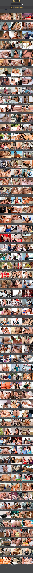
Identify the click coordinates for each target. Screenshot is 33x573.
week (10, 9)
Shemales (21, 7)
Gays (18, 7)
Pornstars (15, 7)
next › (7, 567)
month (8, 9)
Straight (11, 7)
